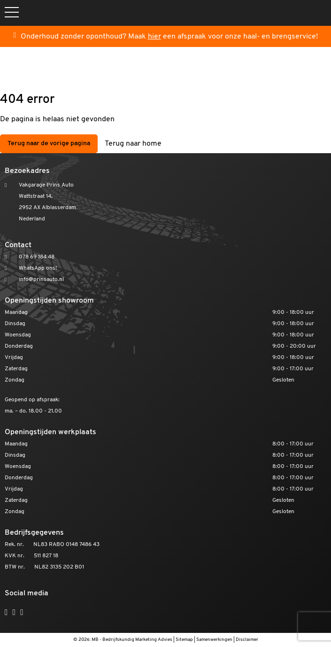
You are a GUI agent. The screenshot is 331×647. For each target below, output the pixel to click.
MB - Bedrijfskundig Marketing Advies (132, 639)
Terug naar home (133, 144)
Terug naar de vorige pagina (49, 143)
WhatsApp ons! (38, 268)
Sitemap (184, 639)
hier (154, 36)
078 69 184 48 (36, 257)
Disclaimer (247, 639)
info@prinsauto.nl (41, 279)
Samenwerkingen (214, 639)
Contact (18, 245)
